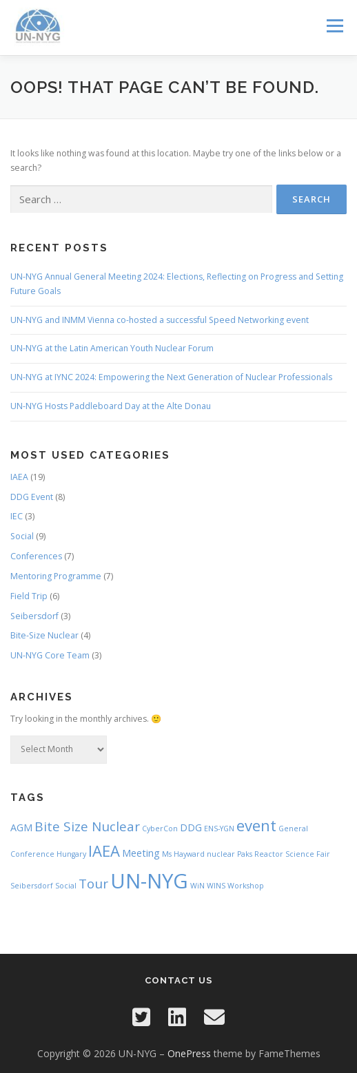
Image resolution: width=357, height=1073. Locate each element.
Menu (334, 26)
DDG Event (31, 497)
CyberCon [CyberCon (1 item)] (160, 828)
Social (22, 536)
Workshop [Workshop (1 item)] (245, 885)
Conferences (36, 556)
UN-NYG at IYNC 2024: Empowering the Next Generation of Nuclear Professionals (171, 377)
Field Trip (29, 596)
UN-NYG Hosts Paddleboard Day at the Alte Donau (110, 406)
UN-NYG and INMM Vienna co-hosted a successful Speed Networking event (159, 320)
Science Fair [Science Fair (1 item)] (307, 854)
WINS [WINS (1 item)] (216, 885)
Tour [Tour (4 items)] (93, 884)
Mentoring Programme (55, 576)
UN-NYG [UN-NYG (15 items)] (149, 881)
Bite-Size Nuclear (44, 635)
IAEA (19, 477)
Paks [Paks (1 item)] (244, 854)
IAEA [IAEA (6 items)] (104, 850)
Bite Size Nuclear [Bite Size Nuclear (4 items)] (87, 826)
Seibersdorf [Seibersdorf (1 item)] (31, 885)
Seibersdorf (34, 616)
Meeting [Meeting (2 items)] (141, 853)
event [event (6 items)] (256, 825)
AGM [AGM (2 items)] (21, 827)
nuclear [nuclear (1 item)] (221, 854)
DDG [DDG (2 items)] (191, 827)
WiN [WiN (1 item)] (197, 885)
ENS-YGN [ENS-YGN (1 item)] (219, 828)
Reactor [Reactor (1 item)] (268, 854)
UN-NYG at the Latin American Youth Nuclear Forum (112, 348)
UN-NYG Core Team (50, 655)
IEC (16, 516)
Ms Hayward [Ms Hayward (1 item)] (183, 854)
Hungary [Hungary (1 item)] (71, 854)
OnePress (189, 1053)
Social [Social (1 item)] (65, 885)
